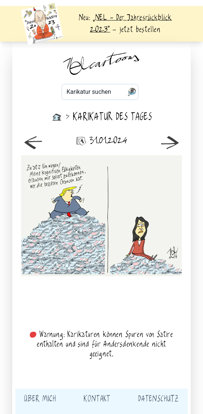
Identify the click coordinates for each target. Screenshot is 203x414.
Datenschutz (158, 399)
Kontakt (97, 399)
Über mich (40, 399)
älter (142, 215)
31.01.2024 (101, 141)
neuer (61, 215)
